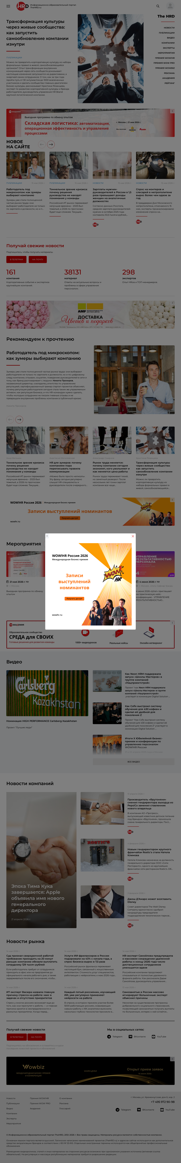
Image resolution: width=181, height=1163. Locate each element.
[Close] (132, 536)
